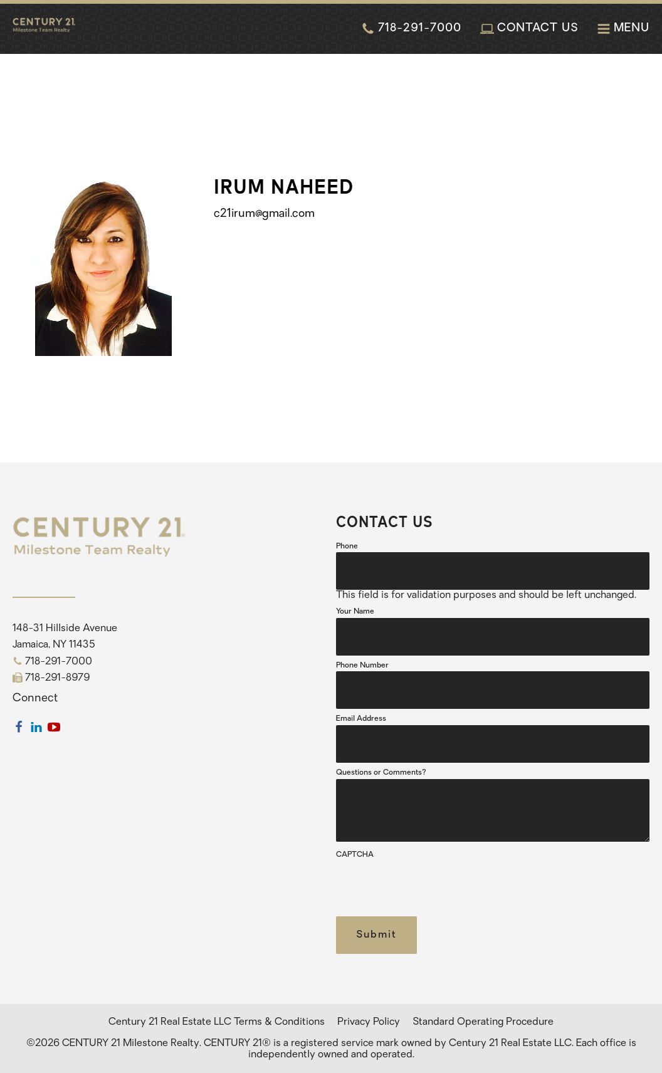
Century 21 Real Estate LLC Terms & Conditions (216, 1022)
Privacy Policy (368, 1022)
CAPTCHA (355, 855)
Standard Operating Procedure (483, 1022)
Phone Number (362, 665)
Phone (347, 546)
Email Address (361, 719)
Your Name (355, 611)
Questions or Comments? (381, 773)
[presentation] (431, 885)
